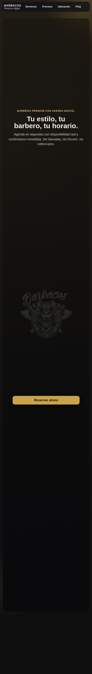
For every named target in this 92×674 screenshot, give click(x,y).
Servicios (31, 6)
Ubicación (64, 6)
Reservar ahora (46, 400)
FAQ (78, 6)
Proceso (47, 6)
